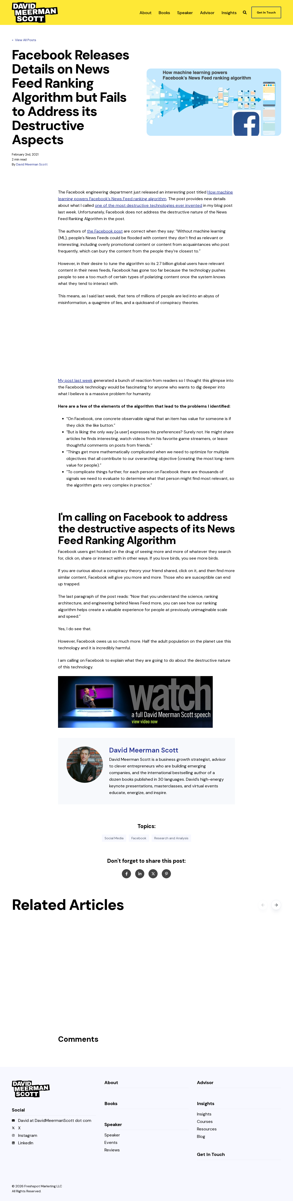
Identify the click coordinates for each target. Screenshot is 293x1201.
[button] (245, 12)
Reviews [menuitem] (112, 1150)
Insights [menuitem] (204, 1114)
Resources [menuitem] (207, 1129)
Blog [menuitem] (201, 1136)
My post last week (75, 380)
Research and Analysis (171, 838)
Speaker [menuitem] (112, 1135)
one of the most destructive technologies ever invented (148, 205)
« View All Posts (24, 40)
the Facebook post (105, 231)
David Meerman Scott (32, 164)
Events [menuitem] (110, 1142)
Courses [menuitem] (205, 1121)
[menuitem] (145, 12)
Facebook (138, 838)
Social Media (114, 838)
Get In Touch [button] (266, 12)
